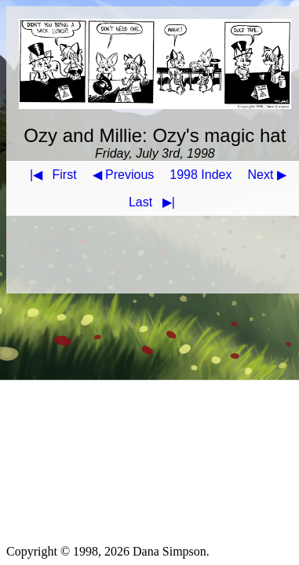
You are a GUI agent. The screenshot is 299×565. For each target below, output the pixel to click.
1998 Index (201, 174)
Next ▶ (267, 174)
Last (155, 202)
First (50, 175)
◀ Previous (124, 174)
